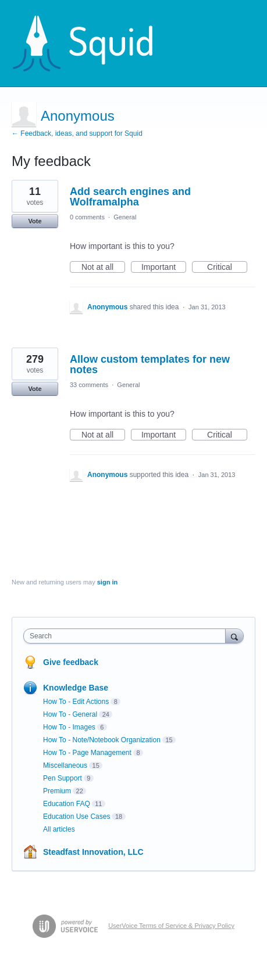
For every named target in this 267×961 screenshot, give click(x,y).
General (124, 217)
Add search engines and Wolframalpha (130, 197)
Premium (57, 791)
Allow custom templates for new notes (150, 364)
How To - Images (69, 727)
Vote (34, 221)
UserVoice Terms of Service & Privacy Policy (171, 925)
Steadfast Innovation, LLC (93, 852)
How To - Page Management (87, 753)
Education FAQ (66, 804)
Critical (227, 267)
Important (163, 267)
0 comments (87, 217)
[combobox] (127, 636)
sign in (107, 582)
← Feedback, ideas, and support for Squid (77, 133)
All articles (59, 829)
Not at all (103, 267)
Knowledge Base (75, 687)
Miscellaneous (65, 765)
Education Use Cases (76, 816)
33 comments (89, 384)
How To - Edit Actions (76, 702)
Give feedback (70, 662)
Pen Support (62, 778)
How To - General (70, 714)
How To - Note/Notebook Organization (102, 740)
